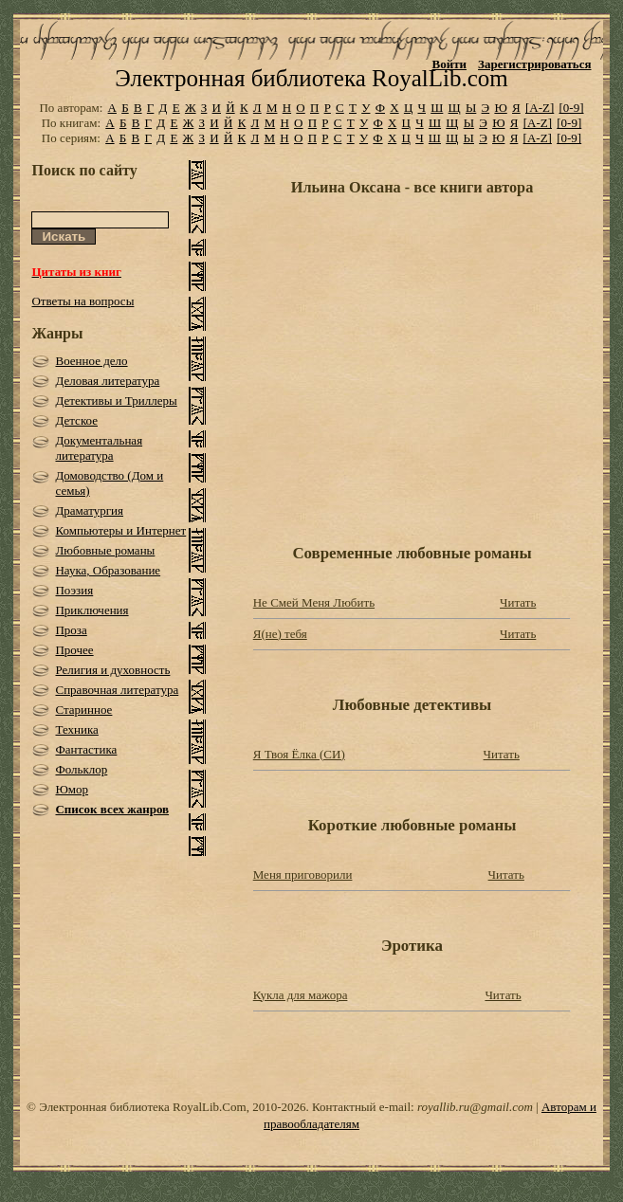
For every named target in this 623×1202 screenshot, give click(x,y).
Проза (70, 630)
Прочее (74, 650)
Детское (76, 420)
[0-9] (571, 107)
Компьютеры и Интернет (120, 530)
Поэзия (74, 590)
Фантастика (86, 749)
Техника (76, 729)
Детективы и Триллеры (115, 400)
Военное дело (91, 361)
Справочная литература (116, 690)
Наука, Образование (107, 570)
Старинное (83, 709)
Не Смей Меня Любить (314, 602)
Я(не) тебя (280, 634)
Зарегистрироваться (534, 64)
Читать (518, 602)
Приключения (91, 610)
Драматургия (89, 510)
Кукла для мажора (300, 995)
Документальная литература (98, 448)
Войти (449, 64)
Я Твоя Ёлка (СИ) (299, 754)
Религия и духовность (112, 670)
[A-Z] (539, 107)
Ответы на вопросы (82, 301)
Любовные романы (105, 550)
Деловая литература (107, 380)
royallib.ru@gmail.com (475, 1107)
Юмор (71, 789)
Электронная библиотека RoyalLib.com (311, 78)
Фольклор (81, 769)
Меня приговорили (303, 874)
